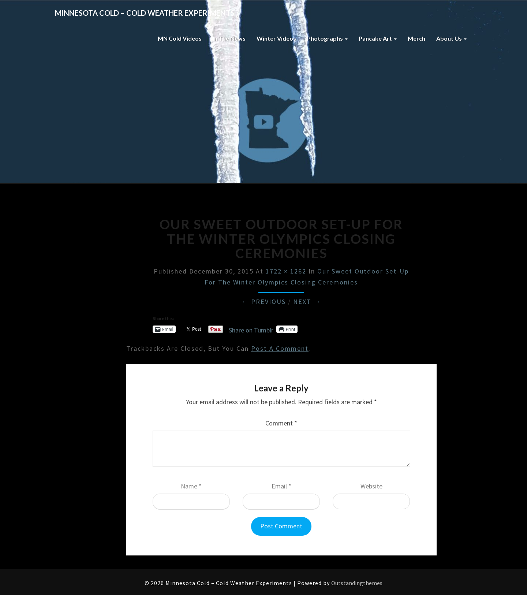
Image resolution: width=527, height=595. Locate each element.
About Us (451, 38)
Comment (281, 423)
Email (281, 486)
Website (371, 486)
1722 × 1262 (286, 271)
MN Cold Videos (180, 38)
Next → (307, 301)
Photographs (327, 38)
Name (191, 486)
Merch (416, 38)
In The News (229, 38)
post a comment (280, 348)
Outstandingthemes (356, 583)
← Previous (264, 301)
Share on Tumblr (251, 329)
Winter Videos (276, 38)
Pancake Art (378, 38)
